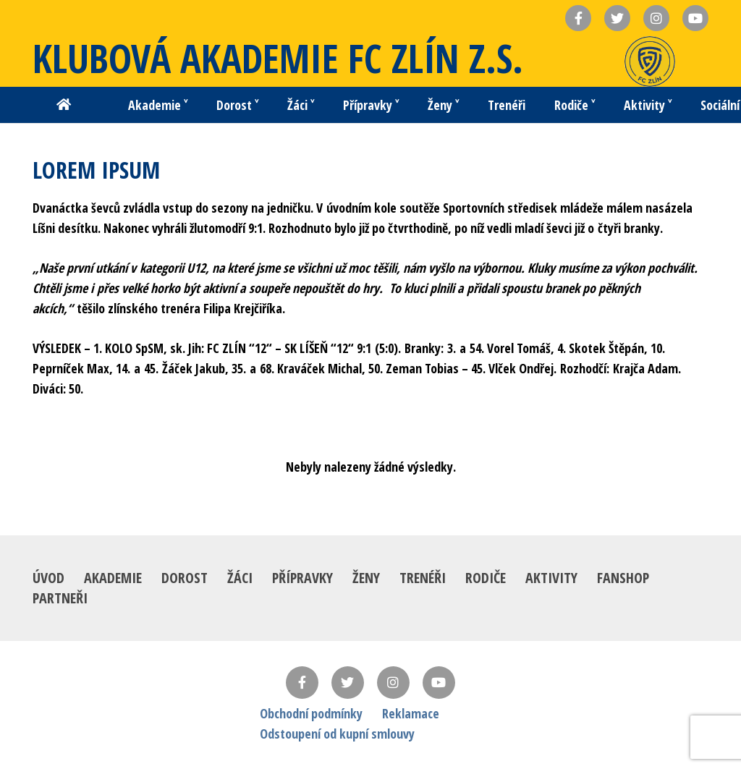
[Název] (578, 18)
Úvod (48, 577)
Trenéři (422, 577)
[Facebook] (302, 682)
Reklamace (410, 713)
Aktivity (551, 577)
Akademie (113, 577)
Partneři (60, 598)
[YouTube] (439, 682)
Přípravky (302, 577)
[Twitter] (347, 682)
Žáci (240, 577)
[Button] (64, 105)
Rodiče (485, 577)
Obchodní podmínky (311, 713)
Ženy (366, 577)
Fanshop (623, 577)
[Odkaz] (649, 61)
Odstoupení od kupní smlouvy (337, 733)
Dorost (184, 577)
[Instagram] (393, 682)
